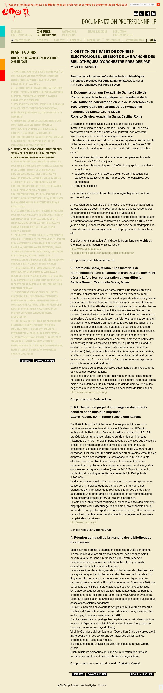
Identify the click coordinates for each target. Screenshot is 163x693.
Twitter (153, 13)
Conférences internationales (46, 33)
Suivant (155, 40)
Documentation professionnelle (119, 21)
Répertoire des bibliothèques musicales (2, 42)
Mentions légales (88, 685)
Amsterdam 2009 (135, 40)
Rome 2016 (76, 40)
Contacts (2, 64)
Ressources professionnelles (2, 53)
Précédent (12, 40)
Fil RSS (141, 13)
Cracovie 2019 (22, 40)
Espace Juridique (97, 31)
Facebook (147, 13)
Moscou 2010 (113, 40)
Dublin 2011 (93, 40)
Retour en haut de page (161, 687)
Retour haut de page (142, 674)
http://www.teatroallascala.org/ (88, 392)
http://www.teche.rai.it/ (83, 522)
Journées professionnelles (21, 33)
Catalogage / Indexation (69, 33)
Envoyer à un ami (135, 13)
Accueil (2, 75)
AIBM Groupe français (15, 14)
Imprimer (26, 360)
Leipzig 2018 (42, 40)
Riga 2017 (59, 40)
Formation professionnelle (123, 33)
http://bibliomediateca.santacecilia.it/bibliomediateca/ (102, 252)
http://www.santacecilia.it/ (85, 248)
